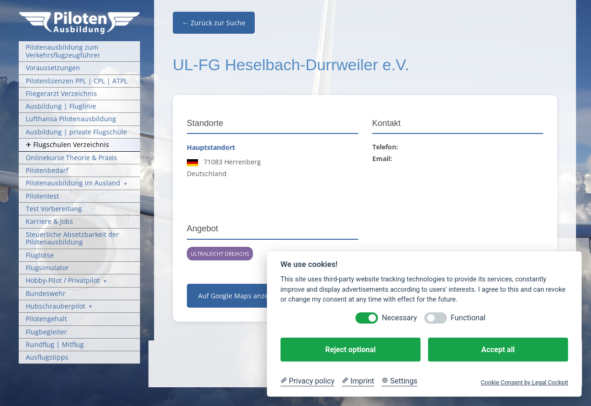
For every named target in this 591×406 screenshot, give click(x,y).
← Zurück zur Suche (213, 22)
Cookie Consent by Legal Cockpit (524, 382)
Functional (468, 317)
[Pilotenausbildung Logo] (79, 14)
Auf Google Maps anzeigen (240, 295)
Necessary (399, 317)
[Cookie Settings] (399, 381)
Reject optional (350, 349)
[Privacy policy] (307, 381)
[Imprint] (358, 381)
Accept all (498, 349)
